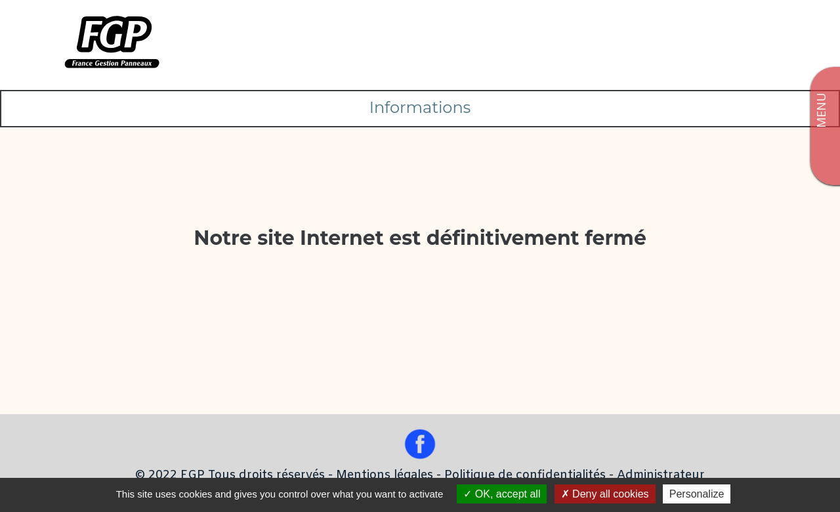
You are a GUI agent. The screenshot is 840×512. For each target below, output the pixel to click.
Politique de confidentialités (525, 475)
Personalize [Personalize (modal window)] (696, 494)
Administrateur (661, 475)
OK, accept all (501, 494)
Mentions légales (384, 475)
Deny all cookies (605, 494)
